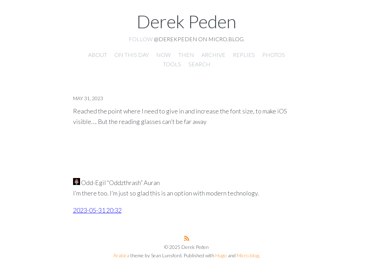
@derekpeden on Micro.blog (199, 39)
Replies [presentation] (244, 54)
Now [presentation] (163, 54)
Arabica (121, 255)
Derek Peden (186, 21)
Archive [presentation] (213, 54)
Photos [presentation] (273, 54)
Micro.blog (248, 255)
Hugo (221, 255)
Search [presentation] (199, 64)
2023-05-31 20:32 (97, 210)
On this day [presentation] (131, 54)
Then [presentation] (186, 54)
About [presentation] (97, 54)
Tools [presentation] (172, 64)
